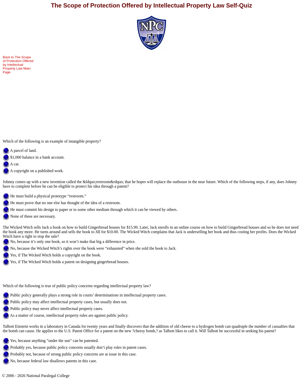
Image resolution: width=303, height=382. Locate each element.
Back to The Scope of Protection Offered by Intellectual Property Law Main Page (18, 64)
